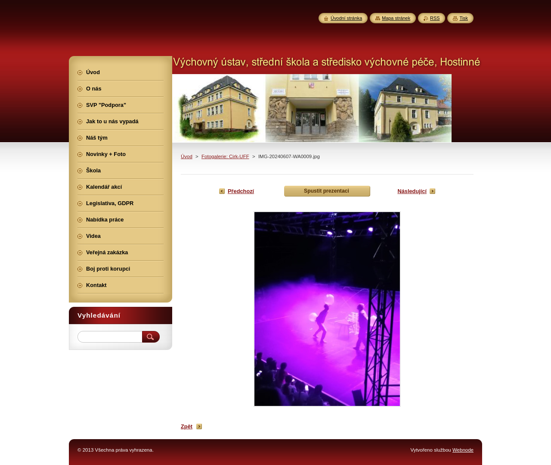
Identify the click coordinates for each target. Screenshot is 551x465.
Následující (412, 191)
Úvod (186, 156)
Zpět (186, 426)
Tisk (463, 18)
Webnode (463, 450)
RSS (435, 18)
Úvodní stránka (346, 18)
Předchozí (241, 191)
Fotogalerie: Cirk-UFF (225, 156)
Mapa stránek (396, 18)
